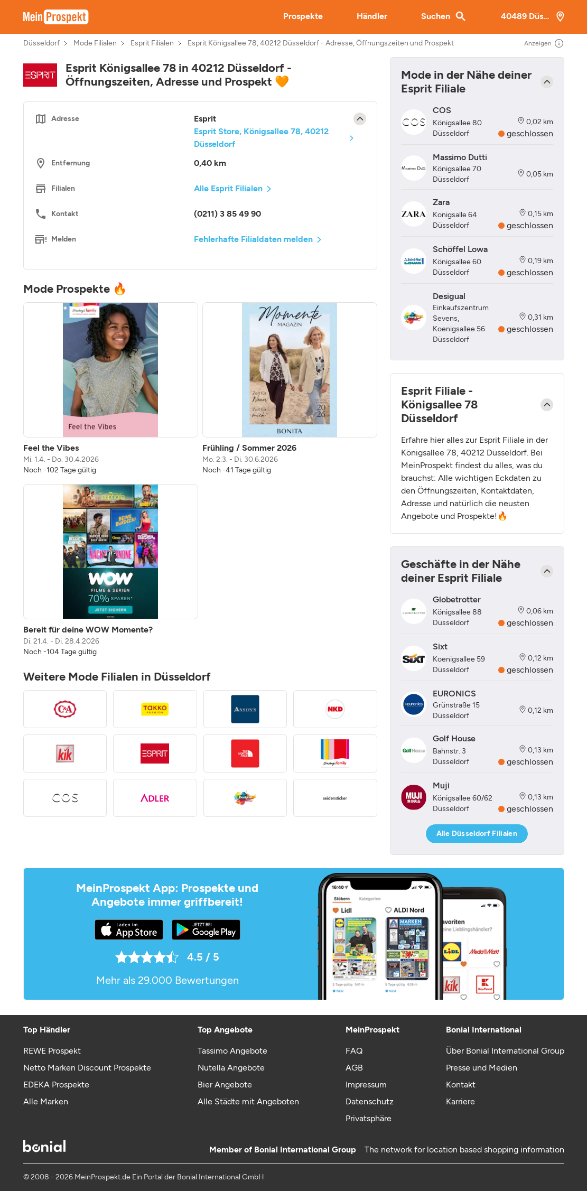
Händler (372, 16)
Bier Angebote (225, 1085)
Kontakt (461, 1085)
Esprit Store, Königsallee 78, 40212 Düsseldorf (261, 137)
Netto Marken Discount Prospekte (87, 1068)
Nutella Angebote (231, 1068)
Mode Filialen (95, 43)
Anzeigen (544, 43)
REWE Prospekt (52, 1051)
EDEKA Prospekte (56, 1085)
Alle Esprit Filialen (228, 188)
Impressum (366, 1085)
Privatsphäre (369, 1118)
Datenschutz (370, 1101)
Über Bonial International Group (505, 1051)
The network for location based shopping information (464, 1150)
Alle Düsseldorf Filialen (476, 833)
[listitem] (110, 389)
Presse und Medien (481, 1068)
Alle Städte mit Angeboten (248, 1101)
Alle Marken (45, 1101)
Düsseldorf (41, 43)
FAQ (354, 1051)
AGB (354, 1068)
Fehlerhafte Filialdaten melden (253, 239)
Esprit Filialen (152, 43)
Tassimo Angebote (232, 1051)
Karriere (460, 1101)
